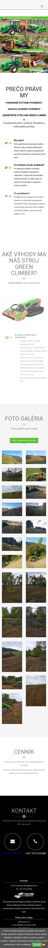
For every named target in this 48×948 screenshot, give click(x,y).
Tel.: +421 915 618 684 (24, 889)
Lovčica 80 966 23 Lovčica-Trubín (24, 925)
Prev (4, 26)
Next (43, 26)
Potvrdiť (37, 945)
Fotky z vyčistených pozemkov (24, 440)
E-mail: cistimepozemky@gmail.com (24, 886)
